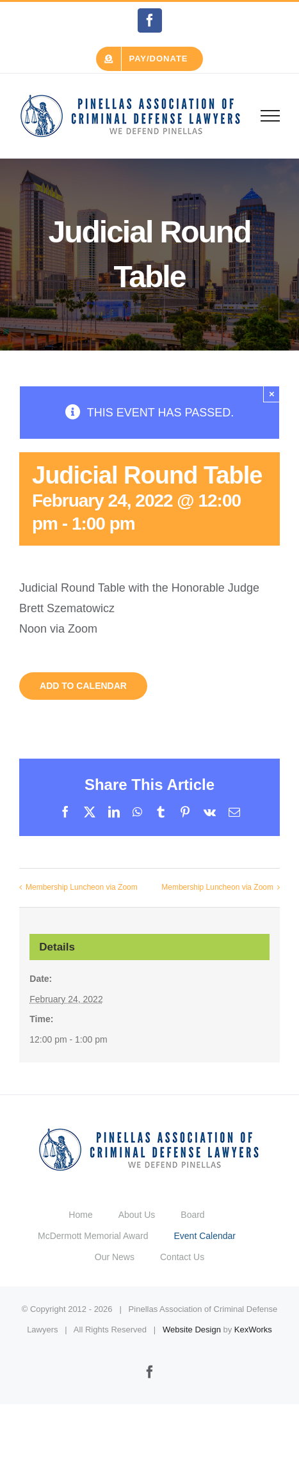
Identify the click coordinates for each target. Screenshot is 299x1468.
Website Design (192, 1329)
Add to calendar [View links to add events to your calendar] (83, 686)
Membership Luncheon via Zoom (82, 887)
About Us (137, 1215)
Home (80, 1215)
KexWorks (253, 1329)
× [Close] (272, 393)
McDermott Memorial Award (93, 1236)
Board (192, 1215)
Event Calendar (205, 1236)
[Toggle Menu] (270, 116)
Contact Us (182, 1257)
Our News (114, 1257)
